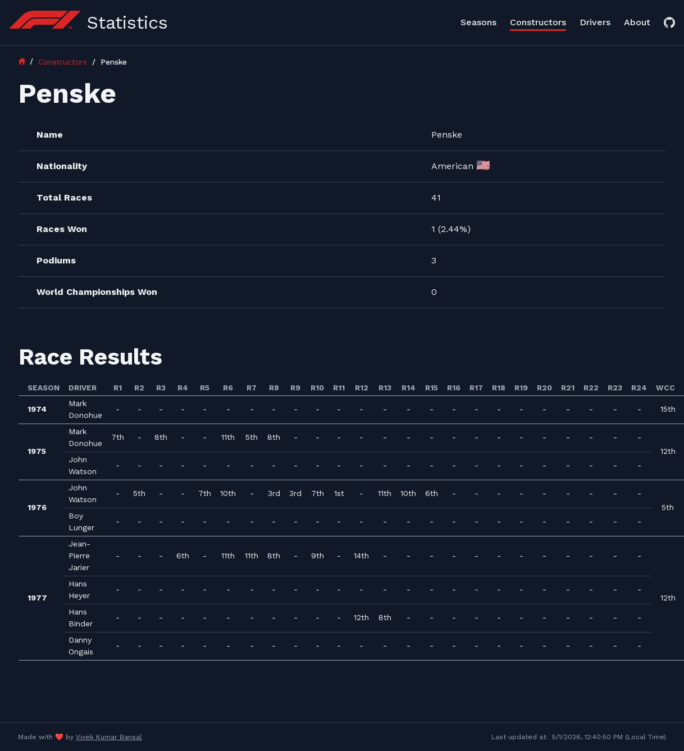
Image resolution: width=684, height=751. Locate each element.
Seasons (478, 22)
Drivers (595, 22)
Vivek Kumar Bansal (109, 737)
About (637, 22)
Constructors (538, 22)
